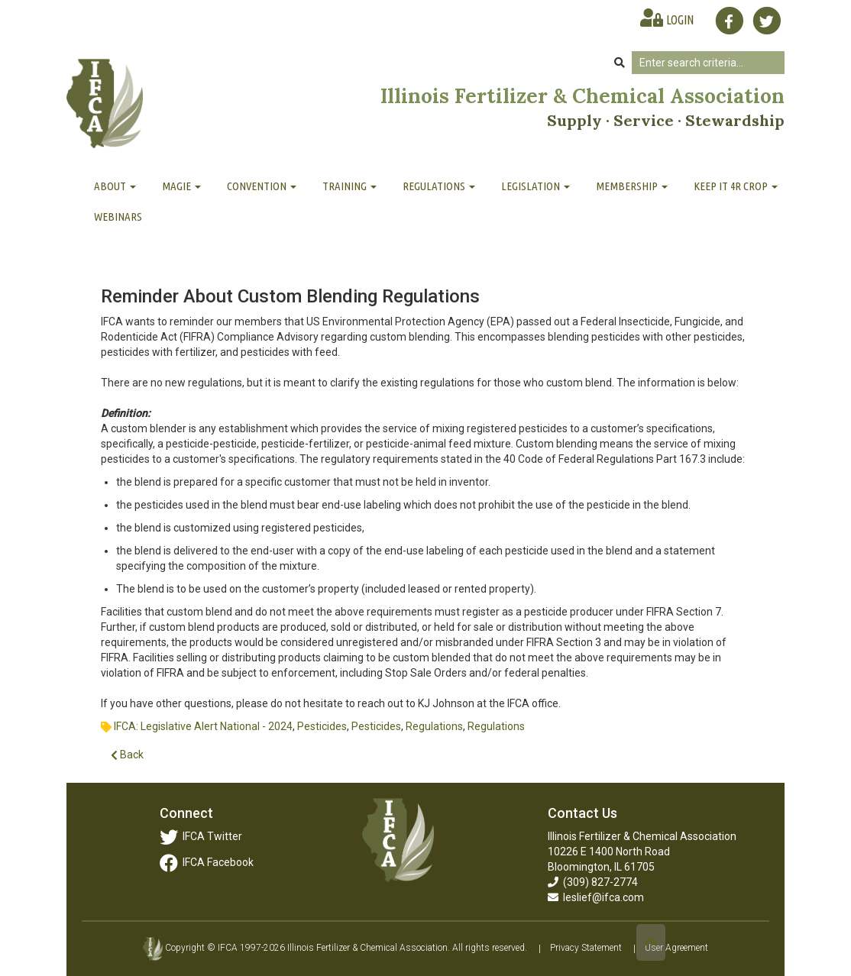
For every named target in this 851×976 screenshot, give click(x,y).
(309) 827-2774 (593, 882)
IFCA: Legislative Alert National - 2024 (203, 726)
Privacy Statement (586, 948)
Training (349, 185)
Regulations (439, 185)
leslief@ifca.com (596, 897)
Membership (632, 185)
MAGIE (181, 185)
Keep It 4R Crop (736, 185)
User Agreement (676, 948)
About (115, 185)
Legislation (535, 185)
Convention (261, 185)
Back (127, 754)
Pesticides (322, 726)
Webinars (118, 216)
